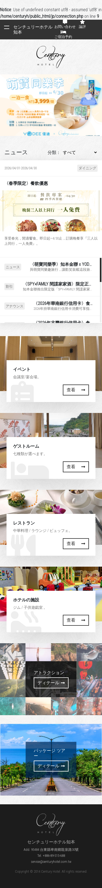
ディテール (51, 682)
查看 (76, 389)
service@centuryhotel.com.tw (51, 862)
